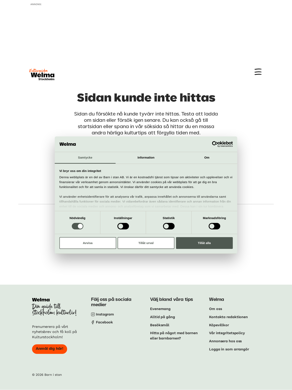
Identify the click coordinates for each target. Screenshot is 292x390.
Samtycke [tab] (85, 157)
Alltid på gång (162, 316)
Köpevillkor (219, 325)
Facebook (104, 322)
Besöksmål (160, 325)
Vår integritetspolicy (227, 333)
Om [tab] (206, 157)
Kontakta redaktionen (228, 316)
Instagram (105, 314)
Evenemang (160, 309)
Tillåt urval (146, 243)
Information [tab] (146, 157)
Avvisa (88, 243)
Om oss (215, 309)
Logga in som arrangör (229, 348)
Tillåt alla (204, 243)
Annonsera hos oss (226, 340)
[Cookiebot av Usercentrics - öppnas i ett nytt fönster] (215, 144)
